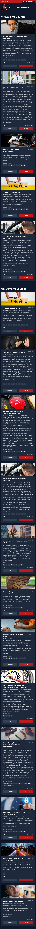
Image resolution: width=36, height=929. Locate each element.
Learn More (10, 66)
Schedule (26, 66)
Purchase (25, 331)
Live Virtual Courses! (28, 1)
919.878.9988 (4, 1)
